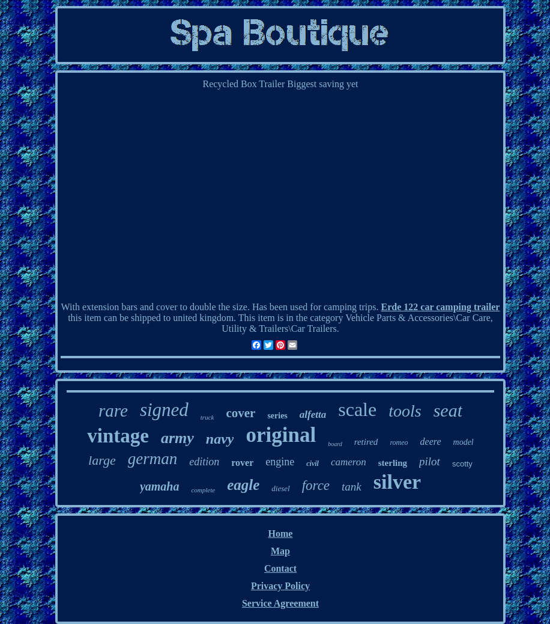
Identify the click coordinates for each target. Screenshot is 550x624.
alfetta (313, 414)
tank (351, 486)
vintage (118, 436)
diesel (280, 488)
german (153, 459)
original (281, 435)
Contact (280, 568)
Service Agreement (280, 603)
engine (279, 462)
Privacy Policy (280, 586)
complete (203, 490)
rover (242, 462)
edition (204, 462)
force (316, 485)
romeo (399, 442)
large (102, 460)
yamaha (160, 486)
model (463, 442)
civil (312, 463)
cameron (348, 462)
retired (366, 442)
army (177, 438)
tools (404, 411)
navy (220, 439)
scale (357, 409)
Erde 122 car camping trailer (440, 307)
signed (164, 409)
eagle (243, 485)
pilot (429, 461)
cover (240, 413)
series (277, 415)
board (335, 444)
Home (280, 533)
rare (113, 410)
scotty (462, 463)
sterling (392, 463)
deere (430, 441)
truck (207, 417)
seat (448, 410)
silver (397, 482)
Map (280, 551)
